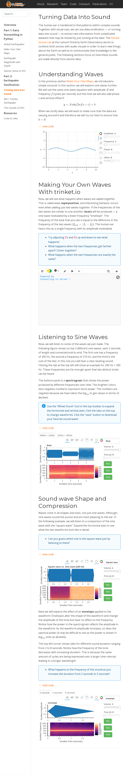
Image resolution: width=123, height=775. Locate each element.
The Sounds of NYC (14, 107)
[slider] (105, 136)
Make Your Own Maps (12, 51)
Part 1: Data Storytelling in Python (13, 35)
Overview (10, 25)
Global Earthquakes (14, 44)
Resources (10, 113)
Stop (108, 470)
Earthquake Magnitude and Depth (12, 62)
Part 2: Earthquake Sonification (11, 80)
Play (108, 463)
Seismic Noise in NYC (15, 70)
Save (108, 477)
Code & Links (11, 118)
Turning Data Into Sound (14, 91)
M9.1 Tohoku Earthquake (11, 100)
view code (46, 126)
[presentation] (107, 89)
